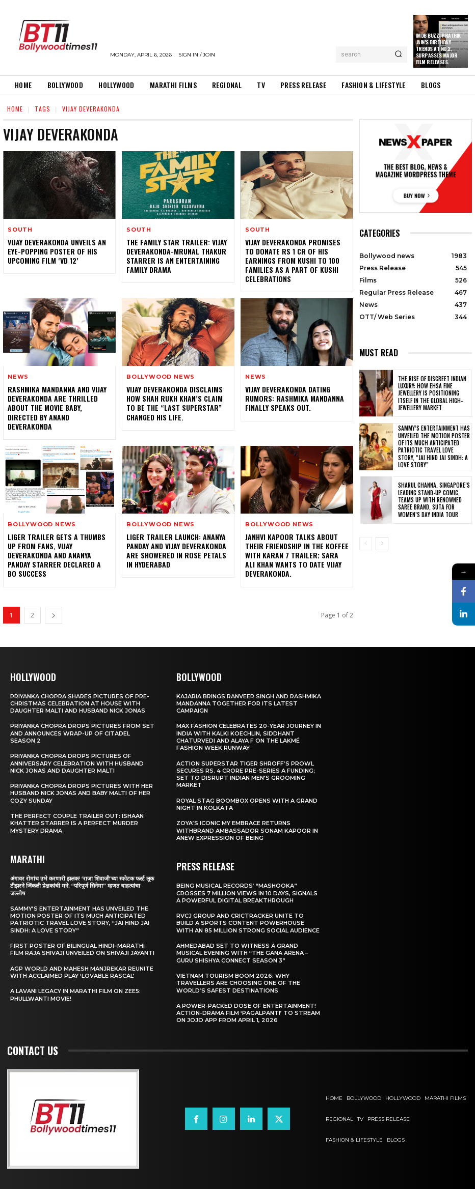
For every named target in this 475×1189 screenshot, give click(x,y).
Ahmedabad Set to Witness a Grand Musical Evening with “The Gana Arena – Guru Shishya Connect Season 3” (242, 953)
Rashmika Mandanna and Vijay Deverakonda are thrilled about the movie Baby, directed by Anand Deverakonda (57, 408)
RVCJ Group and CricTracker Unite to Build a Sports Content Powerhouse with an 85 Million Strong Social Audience (248, 923)
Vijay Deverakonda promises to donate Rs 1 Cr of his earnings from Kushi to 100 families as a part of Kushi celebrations (292, 261)
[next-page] (53, 615)
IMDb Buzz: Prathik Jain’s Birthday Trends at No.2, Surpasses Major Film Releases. (438, 49)
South (20, 230)
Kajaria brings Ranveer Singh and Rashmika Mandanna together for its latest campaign (248, 704)
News (18, 377)
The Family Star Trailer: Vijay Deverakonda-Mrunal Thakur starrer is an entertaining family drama (176, 256)
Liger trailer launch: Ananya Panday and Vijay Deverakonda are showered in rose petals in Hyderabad (176, 550)
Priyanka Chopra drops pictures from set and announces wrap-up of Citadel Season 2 (82, 733)
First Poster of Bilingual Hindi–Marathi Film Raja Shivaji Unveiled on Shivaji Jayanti (82, 949)
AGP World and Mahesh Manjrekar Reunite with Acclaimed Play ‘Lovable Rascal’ (81, 972)
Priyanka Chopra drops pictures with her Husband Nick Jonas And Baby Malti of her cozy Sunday (81, 793)
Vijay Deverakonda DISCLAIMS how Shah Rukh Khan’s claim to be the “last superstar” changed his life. (174, 403)
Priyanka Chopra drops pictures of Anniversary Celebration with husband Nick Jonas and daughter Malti (77, 763)
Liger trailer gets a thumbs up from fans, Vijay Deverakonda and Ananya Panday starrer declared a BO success (56, 555)
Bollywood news (160, 377)
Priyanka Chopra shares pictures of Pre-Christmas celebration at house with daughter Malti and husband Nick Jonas (79, 704)
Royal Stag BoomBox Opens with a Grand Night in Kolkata (247, 804)
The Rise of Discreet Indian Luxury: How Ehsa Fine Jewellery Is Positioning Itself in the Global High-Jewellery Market (432, 393)
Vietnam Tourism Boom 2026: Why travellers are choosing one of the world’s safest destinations (238, 983)
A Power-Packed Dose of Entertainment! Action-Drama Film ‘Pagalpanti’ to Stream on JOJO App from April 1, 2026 (248, 1013)
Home (15, 108)
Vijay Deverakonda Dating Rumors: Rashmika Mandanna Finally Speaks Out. (294, 398)
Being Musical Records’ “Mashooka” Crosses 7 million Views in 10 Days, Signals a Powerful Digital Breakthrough (247, 893)
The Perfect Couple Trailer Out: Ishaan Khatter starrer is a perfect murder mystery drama (77, 823)
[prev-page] (365, 543)
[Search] (398, 54)
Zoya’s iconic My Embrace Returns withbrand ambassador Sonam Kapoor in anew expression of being (247, 830)
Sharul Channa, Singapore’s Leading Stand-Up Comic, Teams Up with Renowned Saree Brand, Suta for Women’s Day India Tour (434, 499)
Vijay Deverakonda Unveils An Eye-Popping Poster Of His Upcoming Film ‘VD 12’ (57, 251)
